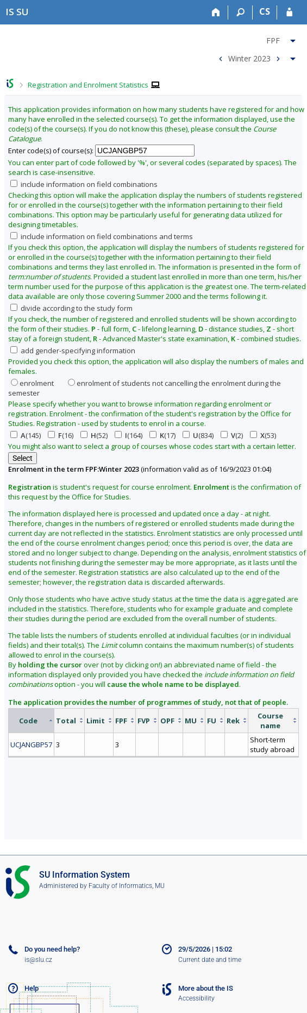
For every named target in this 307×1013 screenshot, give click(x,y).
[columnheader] (31, 720)
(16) (60, 435)
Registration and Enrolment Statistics (88, 85)
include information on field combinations (84, 184)
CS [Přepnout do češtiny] (264, 11)
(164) (128, 435)
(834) (198, 435)
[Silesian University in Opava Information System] (17, 11)
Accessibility (196, 998)
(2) (232, 435)
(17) (162, 435)
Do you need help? (52, 949)
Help (31, 988)
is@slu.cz (38, 960)
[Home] (216, 12)
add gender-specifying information (72, 350)
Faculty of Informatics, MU (127, 886)
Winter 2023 (249, 57)
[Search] (240, 12)
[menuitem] (255, 38)
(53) (263, 435)
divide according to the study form (71, 308)
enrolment (32, 383)
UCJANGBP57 (31, 744)
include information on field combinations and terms (101, 236)
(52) (94, 435)
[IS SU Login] (289, 12)
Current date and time (209, 960)
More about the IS (205, 988)
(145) (25, 435)
